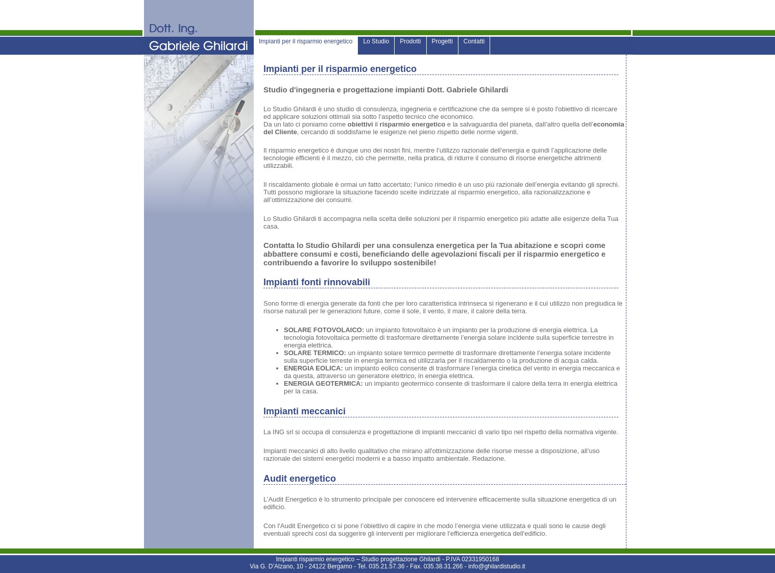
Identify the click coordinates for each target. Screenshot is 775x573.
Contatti (474, 41)
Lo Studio (376, 41)
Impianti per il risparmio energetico (305, 41)
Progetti (442, 41)
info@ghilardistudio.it (496, 566)
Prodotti (410, 41)
